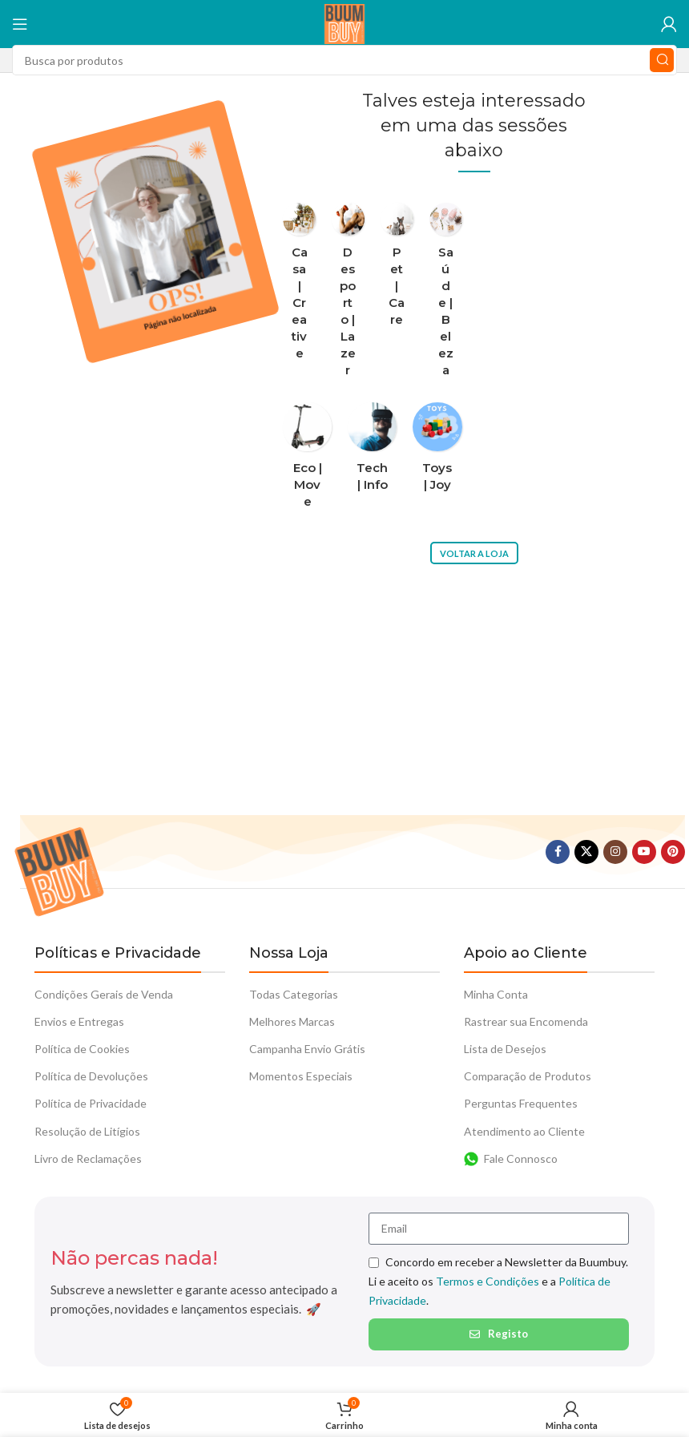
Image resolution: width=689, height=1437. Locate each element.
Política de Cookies (82, 1049)
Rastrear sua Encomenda (526, 1021)
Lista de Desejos (505, 1049)
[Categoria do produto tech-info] (372, 451)
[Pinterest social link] (673, 852)
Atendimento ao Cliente (524, 1131)
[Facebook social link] (558, 852)
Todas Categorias (293, 994)
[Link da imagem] (58, 869)
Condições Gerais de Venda (103, 994)
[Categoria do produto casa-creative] (299, 286)
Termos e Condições (487, 1281)
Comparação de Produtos (527, 1076)
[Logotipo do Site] (344, 23)
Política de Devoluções (91, 1076)
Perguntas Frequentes (521, 1103)
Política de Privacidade (90, 1103)
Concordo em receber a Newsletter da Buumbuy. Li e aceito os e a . (498, 1280)
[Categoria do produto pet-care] (397, 269)
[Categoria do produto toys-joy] (437, 451)
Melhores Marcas (292, 1021)
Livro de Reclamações (88, 1158)
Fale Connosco (511, 1159)
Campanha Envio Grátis (307, 1049)
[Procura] (344, 60)
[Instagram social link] (615, 852)
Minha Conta (496, 994)
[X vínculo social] (586, 852)
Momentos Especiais (301, 1076)
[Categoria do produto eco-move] (307, 460)
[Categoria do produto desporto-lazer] (348, 294)
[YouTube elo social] (644, 852)
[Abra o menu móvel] (20, 24)
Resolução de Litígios (87, 1131)
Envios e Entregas (79, 1021)
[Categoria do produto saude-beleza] (445, 294)
